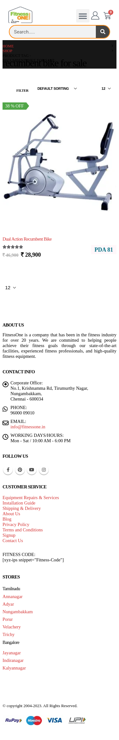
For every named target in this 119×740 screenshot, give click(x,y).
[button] (82, 15)
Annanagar (13, 596)
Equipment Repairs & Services (31, 497)
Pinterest (20, 469)
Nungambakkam (18, 611)
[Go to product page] (59, 159)
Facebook (8, 469)
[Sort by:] (57, 88)
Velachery (12, 626)
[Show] (106, 88)
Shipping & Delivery (22, 508)
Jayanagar (12, 652)
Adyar (8, 604)
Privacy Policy (16, 524)
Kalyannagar (14, 667)
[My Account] (95, 16)
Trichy (9, 634)
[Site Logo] (20, 15)
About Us (11, 513)
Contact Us (13, 540)
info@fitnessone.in (27, 426)
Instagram (44, 469)
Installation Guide (19, 502)
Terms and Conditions (23, 529)
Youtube (31, 469)
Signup (9, 535)
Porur (8, 619)
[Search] (102, 32)
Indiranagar (13, 660)
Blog (7, 519)
